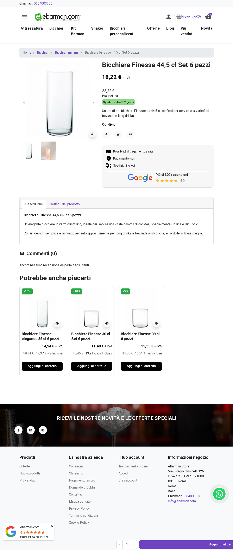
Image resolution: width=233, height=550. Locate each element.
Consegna (76, 466)
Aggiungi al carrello (149, 127)
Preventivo (188, 16)
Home (27, 52)
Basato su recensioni (34, 537)
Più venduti (27, 480)
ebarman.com (29, 527)
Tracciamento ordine (133, 466)
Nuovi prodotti (29, 473)
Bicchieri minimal (67, 52)
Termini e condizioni (83, 516)
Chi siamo (76, 473)
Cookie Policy (79, 523)
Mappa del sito (80, 501)
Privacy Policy (79, 508)
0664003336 (43, 3)
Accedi (123, 473)
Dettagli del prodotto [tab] (65, 217)
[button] (208, 16)
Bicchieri (43, 52)
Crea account (128, 480)
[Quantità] (112, 126)
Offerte (24, 466)
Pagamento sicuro (82, 480)
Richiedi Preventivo (194, 127)
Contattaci (76, 494)
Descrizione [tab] (34, 217)
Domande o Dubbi (82, 487)
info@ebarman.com (182, 501)
